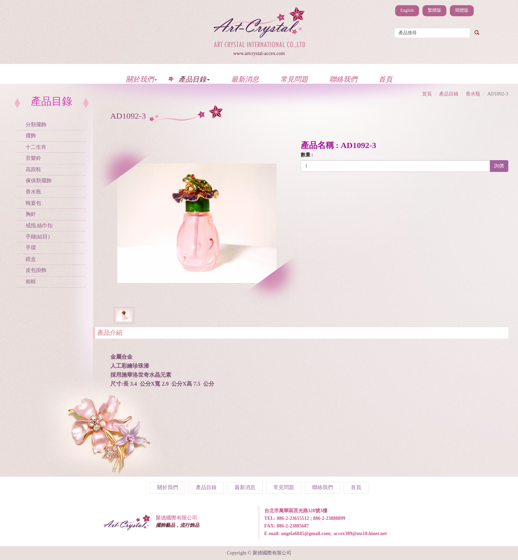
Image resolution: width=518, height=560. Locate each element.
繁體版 (434, 10)
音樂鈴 (33, 158)
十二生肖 (36, 147)
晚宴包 (33, 203)
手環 (31, 247)
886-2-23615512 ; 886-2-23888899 (311, 518)
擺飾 (31, 135)
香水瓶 (33, 191)
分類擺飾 (36, 124)
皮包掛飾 (36, 270)
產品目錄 (194, 79)
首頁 (385, 79)
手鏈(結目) (38, 236)
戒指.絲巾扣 (39, 225)
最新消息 (245, 79)
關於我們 (141, 79)
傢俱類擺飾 (39, 180)
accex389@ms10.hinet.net (360, 533)
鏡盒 (31, 259)
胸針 (31, 214)
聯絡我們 (343, 79)
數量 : (307, 154)
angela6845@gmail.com (305, 533)
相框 (31, 281)
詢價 (499, 165)
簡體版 (462, 10)
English (407, 10)
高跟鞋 (33, 169)
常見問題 (294, 79)
